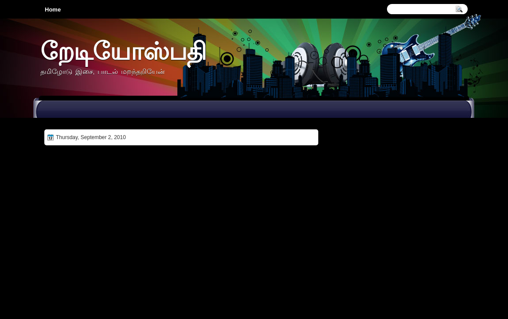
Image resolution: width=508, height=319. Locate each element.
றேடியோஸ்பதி (123, 50)
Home (53, 9)
